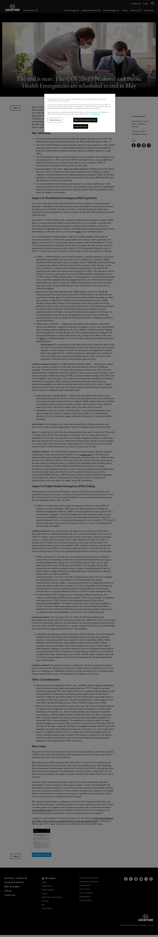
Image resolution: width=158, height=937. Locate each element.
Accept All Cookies (81, 126)
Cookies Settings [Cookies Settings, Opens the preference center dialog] (54, 120)
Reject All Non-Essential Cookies (85, 120)
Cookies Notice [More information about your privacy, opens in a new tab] (95, 114)
